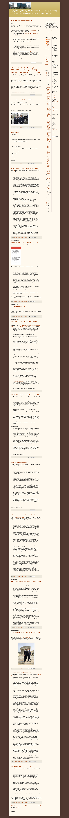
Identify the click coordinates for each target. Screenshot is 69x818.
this (17, 312)
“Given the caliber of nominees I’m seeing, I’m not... (48, 97)
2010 (47, 203)
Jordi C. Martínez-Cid (48, 44)
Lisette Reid (55, 110)
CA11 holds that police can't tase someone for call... (49, 110)
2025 (47, 73)
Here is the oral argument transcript (25, 637)
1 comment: (26, 576)
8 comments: (25, 301)
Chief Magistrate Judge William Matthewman (55, 96)
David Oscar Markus (53, 20)
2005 (47, 211)
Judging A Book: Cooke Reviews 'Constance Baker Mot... (48, 127)
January (48, 192)
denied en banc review (20, 517)
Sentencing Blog (47, 66)
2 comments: (25, 802)
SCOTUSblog (47, 64)
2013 (47, 199)
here (27, 465)
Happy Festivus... (15, 132)
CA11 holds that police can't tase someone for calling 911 (26, 168)
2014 (47, 197)
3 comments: (25, 127)
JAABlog (46, 61)
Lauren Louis (55, 107)
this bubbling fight (18, 92)
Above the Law (47, 55)
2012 (47, 200)
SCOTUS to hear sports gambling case (21, 672)
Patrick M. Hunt (55, 101)
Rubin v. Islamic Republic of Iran (33, 636)
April (48, 187)
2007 (47, 208)
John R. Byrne (48, 42)
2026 (47, 72)
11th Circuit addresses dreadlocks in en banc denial (24, 515)
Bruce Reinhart (55, 109)
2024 (47, 75)
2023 (47, 76)
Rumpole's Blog (47, 49)
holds (14, 170)
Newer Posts (13, 805)
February (48, 190)
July (47, 182)
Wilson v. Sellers (29, 41)
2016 (47, 194)
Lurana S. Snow (55, 129)
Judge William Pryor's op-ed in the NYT (21, 766)
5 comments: (25, 163)
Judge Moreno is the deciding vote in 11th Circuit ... (49, 134)
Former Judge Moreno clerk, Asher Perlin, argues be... (48, 158)
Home (26, 805)
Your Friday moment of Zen (18, 306)
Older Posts (39, 805)
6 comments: (25, 627)
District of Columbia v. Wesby (25, 51)
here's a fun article (33, 30)
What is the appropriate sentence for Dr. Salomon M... (49, 151)
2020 (47, 81)
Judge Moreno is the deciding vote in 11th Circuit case (25, 394)
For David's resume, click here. (49, 30)
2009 (47, 205)
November (48, 173)
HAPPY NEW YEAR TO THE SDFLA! (21, 21)
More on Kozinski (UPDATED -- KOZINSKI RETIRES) (25, 242)
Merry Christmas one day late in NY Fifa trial (22, 100)
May (47, 185)
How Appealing (47, 59)
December (48, 87)
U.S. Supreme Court (30, 371)
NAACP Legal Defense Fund (18, 381)
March (48, 188)
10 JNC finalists (24, 85)
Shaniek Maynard (54, 104)
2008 (47, 206)
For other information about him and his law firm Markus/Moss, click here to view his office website (51, 33)
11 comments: (26, 316)
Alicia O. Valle (55, 102)
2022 (47, 78)
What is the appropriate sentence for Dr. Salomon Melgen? (26, 581)
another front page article (30, 266)
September (48, 178)
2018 (47, 84)
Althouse (46, 57)
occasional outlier (18, 81)
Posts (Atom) (17, 807)
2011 (47, 202)
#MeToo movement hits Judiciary (19, 462)
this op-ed (21, 768)
